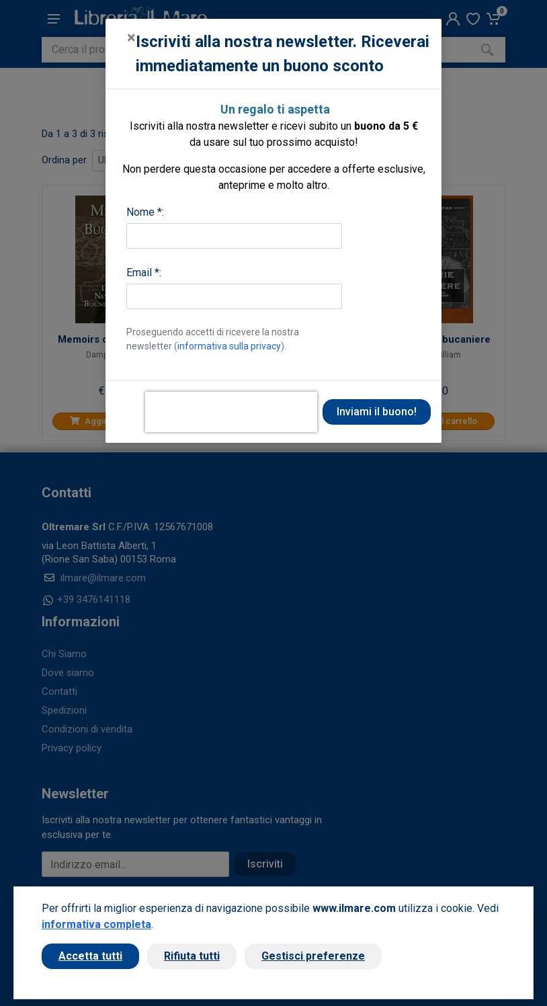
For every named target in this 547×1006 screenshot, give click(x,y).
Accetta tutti (90, 956)
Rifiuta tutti (192, 956)
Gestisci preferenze (313, 956)
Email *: (143, 272)
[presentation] (231, 412)
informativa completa (96, 924)
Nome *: (145, 212)
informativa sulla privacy (229, 346)
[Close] (131, 37)
